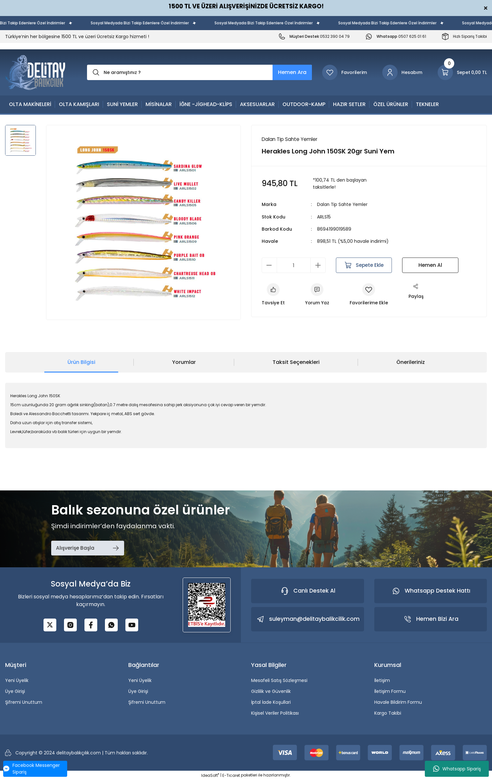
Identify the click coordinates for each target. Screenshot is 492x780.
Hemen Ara (292, 72)
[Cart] (462, 72)
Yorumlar (184, 362)
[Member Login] (402, 72)
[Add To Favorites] (369, 295)
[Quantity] (294, 265)
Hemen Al (430, 265)
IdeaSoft (210, 775)
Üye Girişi (15, 691)
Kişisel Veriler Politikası (275, 713)
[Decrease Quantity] (269, 265)
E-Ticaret (231, 775)
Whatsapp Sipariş (457, 768)
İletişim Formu (390, 691)
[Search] (199, 72)
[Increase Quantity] (318, 265)
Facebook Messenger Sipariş (31, 768)
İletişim (382, 680)
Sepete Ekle (364, 265)
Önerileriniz (410, 362)
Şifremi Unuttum (23, 702)
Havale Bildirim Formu (398, 702)
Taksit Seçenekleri (296, 362)
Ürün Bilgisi (81, 362)
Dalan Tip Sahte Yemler (343, 204)
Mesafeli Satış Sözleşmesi (279, 680)
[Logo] (35, 72)
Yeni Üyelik (16, 680)
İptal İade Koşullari (271, 702)
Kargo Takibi (387, 713)
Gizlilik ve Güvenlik (271, 691)
